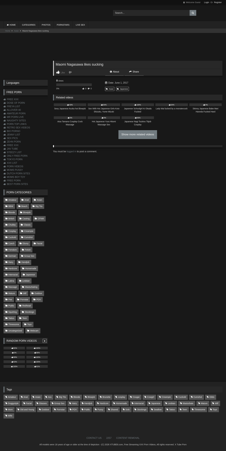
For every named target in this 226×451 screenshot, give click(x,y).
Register (218, 2)
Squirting (12, 312)
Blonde (11, 212)
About (114, 71)
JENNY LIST (12, 134)
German (12, 256)
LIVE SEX (80, 25)
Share (134, 71)
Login (206, 2)
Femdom (12, 250)
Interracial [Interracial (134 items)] (139, 403)
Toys (29, 324)
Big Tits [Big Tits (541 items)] (62, 397)
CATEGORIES (29, 25)
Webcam (34, 330)
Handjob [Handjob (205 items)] (88, 403)
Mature (11, 293)
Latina (11, 281)
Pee (10, 299)
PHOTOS (46, 25)
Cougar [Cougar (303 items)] (136, 397)
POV (38, 299)
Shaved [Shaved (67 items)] (114, 409)
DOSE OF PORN (14, 103)
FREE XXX (11, 99)
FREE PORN (12, 180)
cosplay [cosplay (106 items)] (121, 397)
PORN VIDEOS (13, 166)
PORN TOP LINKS (15, 124)
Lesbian (26, 281)
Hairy (10, 262)
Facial (39, 243)
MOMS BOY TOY (14, 177)
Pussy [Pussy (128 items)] (100, 409)
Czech (11, 243)
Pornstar (24, 299)
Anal (26, 200)
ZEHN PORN (12, 141)
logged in (71, 151)
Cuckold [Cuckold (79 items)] (182, 397)
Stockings (29, 312)
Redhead (26, 305)
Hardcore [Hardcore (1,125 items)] (104, 403)
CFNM (41, 218)
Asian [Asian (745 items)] (38, 397)
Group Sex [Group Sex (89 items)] (59, 403)
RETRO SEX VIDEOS (17, 127)
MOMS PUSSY (13, 170)
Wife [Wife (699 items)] (10, 416)
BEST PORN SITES (16, 184)
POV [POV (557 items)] (74, 409)
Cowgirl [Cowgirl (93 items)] (150, 397)
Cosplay (12, 231)
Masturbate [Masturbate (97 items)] (188, 403)
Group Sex (29, 256)
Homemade (30, 268)
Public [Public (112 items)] (87, 409)
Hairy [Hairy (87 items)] (74, 403)
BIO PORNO (12, 131)
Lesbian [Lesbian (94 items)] (171, 403)
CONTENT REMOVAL (128, 438)
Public (11, 305)
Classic (27, 225)
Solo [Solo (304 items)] (127, 409)
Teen (24, 318)
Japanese (122, 89)
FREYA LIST (12, 106)
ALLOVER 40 (12, 110)
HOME (13, 25)
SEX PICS (11, 138)
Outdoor (38, 293)
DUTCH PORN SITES (17, 173)
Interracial (13, 274)
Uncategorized (15, 330)
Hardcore (12, 268)
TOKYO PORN (13, 159)
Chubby (12, 225)
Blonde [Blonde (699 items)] (77, 397)
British (11, 218)
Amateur (12, 200)
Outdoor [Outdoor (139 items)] (45, 409)
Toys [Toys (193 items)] (215, 409)
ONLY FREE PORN (15, 156)
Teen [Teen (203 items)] (184, 409)
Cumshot (28, 237)
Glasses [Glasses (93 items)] (43, 403)
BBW (10, 206)
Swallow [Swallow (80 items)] (158, 409)
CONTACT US (94, 438)
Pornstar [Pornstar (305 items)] (61, 409)
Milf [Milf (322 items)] (216, 403)
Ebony (26, 243)
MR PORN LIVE (14, 117)
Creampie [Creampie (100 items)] (166, 397)
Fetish (28, 250)
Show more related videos (137, 134)
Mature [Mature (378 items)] (204, 403)
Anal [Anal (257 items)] (25, 397)
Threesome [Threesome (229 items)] (199, 409)
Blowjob (26, 212)
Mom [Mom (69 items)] (10, 409)
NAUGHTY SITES (15, 120)
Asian (16, 31)
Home (7, 31)
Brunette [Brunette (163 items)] (106, 397)
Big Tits (39, 206)
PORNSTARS (63, 25)
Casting (26, 218)
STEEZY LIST (13, 152)
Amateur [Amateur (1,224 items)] (12, 397)
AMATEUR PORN (14, 113)
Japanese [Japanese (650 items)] (155, 403)
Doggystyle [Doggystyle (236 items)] (13, 403)
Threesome (13, 324)
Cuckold (12, 237)
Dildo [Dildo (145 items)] (211, 397)
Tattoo (11, 318)
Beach (24, 206)
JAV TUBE (11, 149)
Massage (12, 287)
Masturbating (31, 287)
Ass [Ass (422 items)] (50, 397)
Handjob (25, 262)
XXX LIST (10, 163)
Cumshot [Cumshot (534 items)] (197, 397)
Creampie (28, 231)
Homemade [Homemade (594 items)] (121, 403)
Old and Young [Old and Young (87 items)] (27, 409)
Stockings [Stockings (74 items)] (141, 409)
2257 (109, 438)
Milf (24, 293)
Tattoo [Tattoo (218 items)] (172, 409)
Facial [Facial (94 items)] (29, 403)
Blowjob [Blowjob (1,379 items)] (91, 397)
